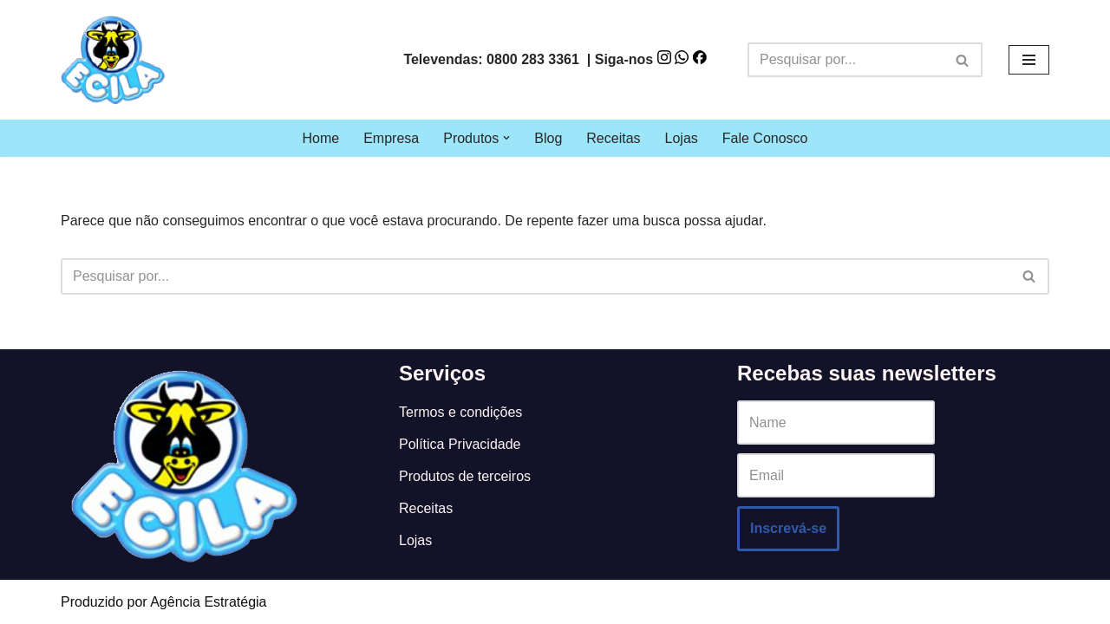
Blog (548, 138)
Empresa (391, 138)
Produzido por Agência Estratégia (163, 602)
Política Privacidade (460, 444)
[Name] (836, 422)
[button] (506, 137)
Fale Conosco (765, 138)
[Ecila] (113, 60)
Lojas (681, 138)
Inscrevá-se (788, 528)
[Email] (836, 475)
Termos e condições (460, 412)
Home (320, 138)
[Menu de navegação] (1029, 60)
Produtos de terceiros (465, 476)
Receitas (613, 138)
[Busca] (846, 59)
